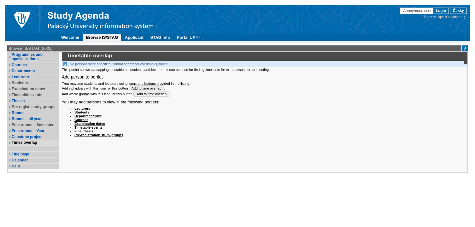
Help (16, 166)
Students (20, 83)
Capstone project (27, 137)
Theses (18, 101)
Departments (23, 71)
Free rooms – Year (28, 131)
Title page (20, 154)
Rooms (18, 113)
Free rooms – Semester (33, 125)
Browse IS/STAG (102, 37)
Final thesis (84, 131)
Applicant (134, 37)
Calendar (20, 160)
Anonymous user (417, 11)
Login (441, 11)
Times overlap (24, 142)
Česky (458, 11)
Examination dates (28, 89)
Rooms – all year (27, 119)
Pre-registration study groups (98, 135)
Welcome (70, 37)
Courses (19, 65)
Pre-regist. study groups (34, 107)
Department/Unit (88, 116)
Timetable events (27, 95)
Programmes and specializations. (27, 56)
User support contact (443, 17)
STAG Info (160, 37)
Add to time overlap (146, 88)
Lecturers (20, 77)
